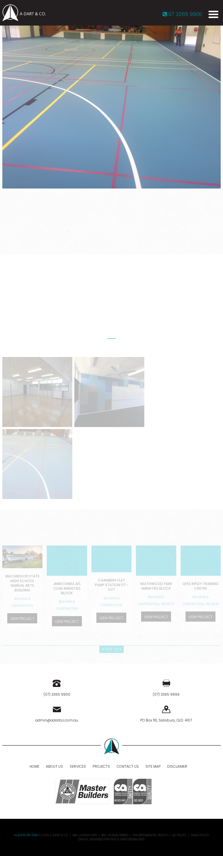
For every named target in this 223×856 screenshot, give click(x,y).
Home (34, 766)
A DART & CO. (59, 835)
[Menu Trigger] (213, 14)
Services (78, 766)
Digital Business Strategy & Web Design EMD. (111, 839)
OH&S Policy (200, 835)
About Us (54, 766)
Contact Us (128, 766)
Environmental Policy (150, 835)
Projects (101, 766)
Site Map (153, 766)
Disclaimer (177, 766)
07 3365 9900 (182, 14)
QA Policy (179, 835)
